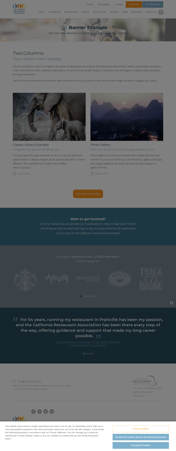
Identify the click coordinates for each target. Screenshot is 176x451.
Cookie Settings (141, 435)
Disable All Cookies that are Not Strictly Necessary (140, 443)
